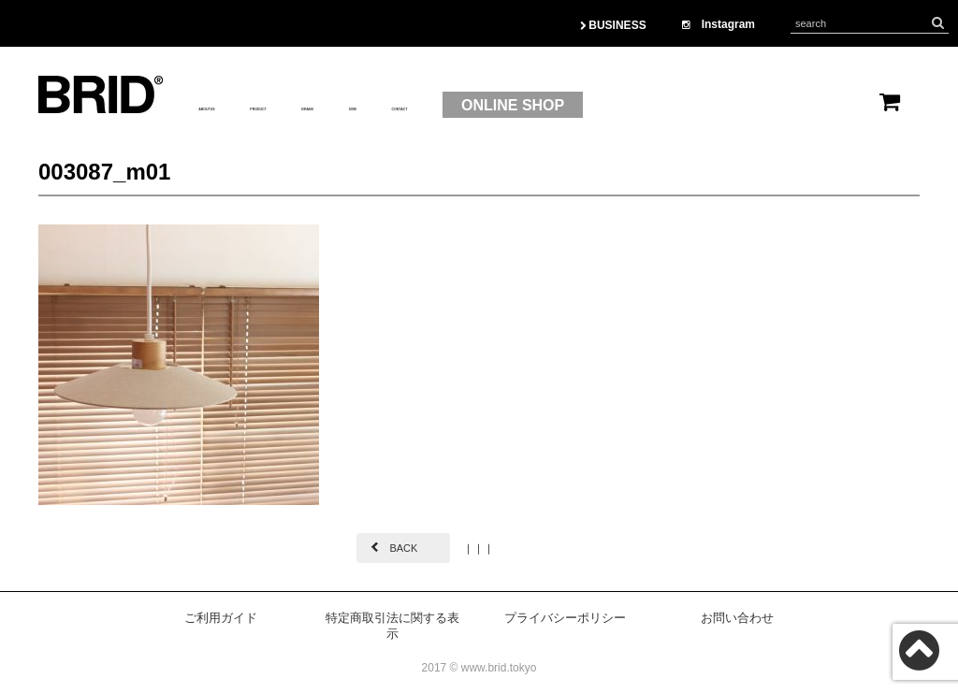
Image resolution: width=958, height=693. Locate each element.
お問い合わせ (737, 618)
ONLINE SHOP (726, 105)
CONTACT (591, 105)
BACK (403, 548)
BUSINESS (613, 25)
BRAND (434, 105)
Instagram (718, 24)
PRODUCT (339, 105)
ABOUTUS (235, 105)
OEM (508, 105)
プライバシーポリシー (565, 618)
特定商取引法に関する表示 (392, 626)
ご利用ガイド (220, 618)
